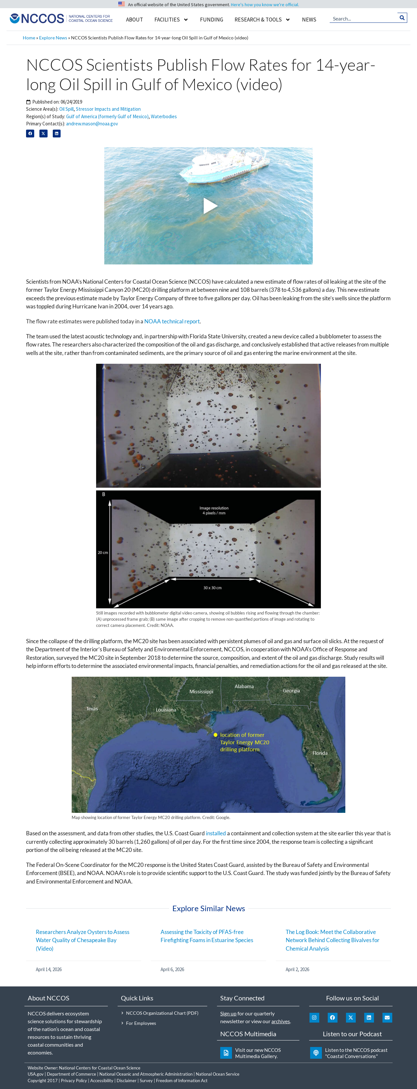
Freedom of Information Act (182, 1080)
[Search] (402, 18)
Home (29, 37)
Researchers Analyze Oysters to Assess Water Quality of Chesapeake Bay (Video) (82, 940)
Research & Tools (263, 19)
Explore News (53, 37)
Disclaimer (127, 1080)
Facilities (171, 19)
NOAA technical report (172, 321)
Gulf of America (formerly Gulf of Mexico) (107, 116)
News (309, 19)
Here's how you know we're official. (265, 4)
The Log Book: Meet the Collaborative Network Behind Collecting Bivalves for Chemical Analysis (333, 940)
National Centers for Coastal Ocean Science (99, 1067)
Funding (211, 19)
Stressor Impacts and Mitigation (108, 109)
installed (216, 833)
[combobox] (364, 18)
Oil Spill (66, 109)
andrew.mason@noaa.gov (92, 123)
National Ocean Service (217, 1074)
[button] (30, 134)
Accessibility (101, 1080)
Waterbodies (164, 116)
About (134, 19)
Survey (146, 1080)
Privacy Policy (74, 1080)
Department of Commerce (71, 1074)
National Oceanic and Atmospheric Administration (146, 1074)
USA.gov (36, 1074)
